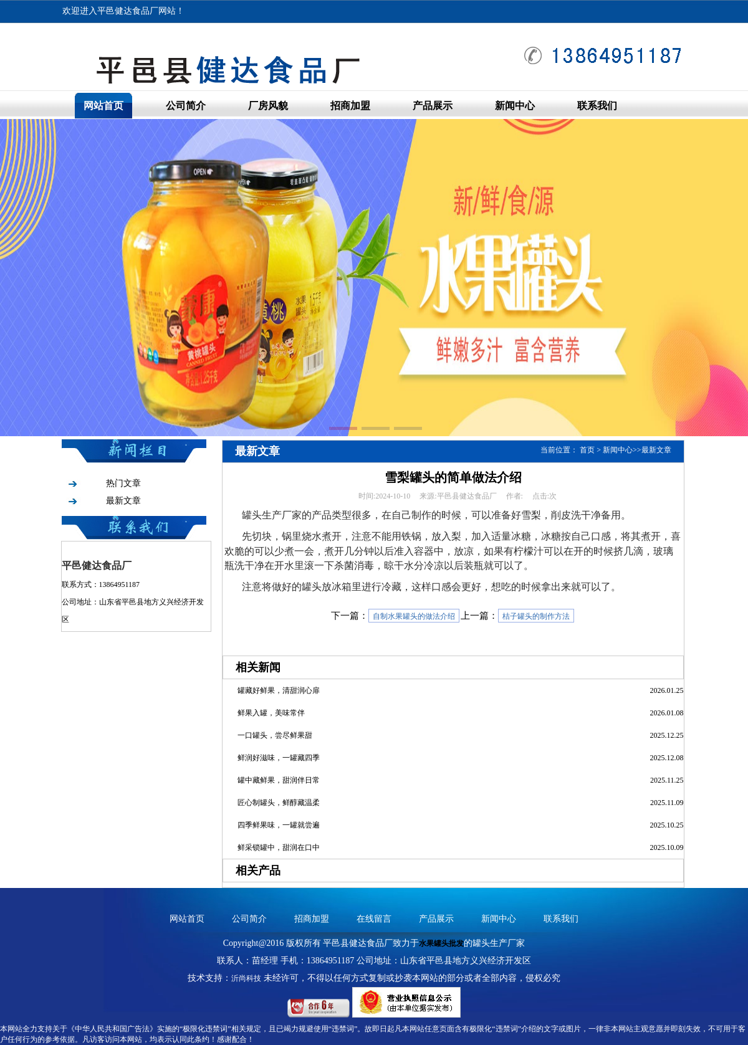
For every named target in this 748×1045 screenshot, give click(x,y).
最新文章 (123, 500)
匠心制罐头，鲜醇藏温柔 (278, 802)
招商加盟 (350, 105)
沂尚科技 (246, 978)
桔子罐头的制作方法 (536, 616)
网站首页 (103, 105)
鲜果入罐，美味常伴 (271, 713)
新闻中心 (515, 105)
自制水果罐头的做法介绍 (414, 616)
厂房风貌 (268, 105)
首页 (587, 450)
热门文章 (123, 483)
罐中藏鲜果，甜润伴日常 (278, 780)
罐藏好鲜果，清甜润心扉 (278, 690)
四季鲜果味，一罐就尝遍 (278, 825)
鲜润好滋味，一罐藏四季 (278, 757)
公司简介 (186, 105)
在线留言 (374, 918)
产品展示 (433, 105)
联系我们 (597, 105)
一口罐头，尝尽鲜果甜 (274, 735)
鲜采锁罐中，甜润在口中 (278, 847)
